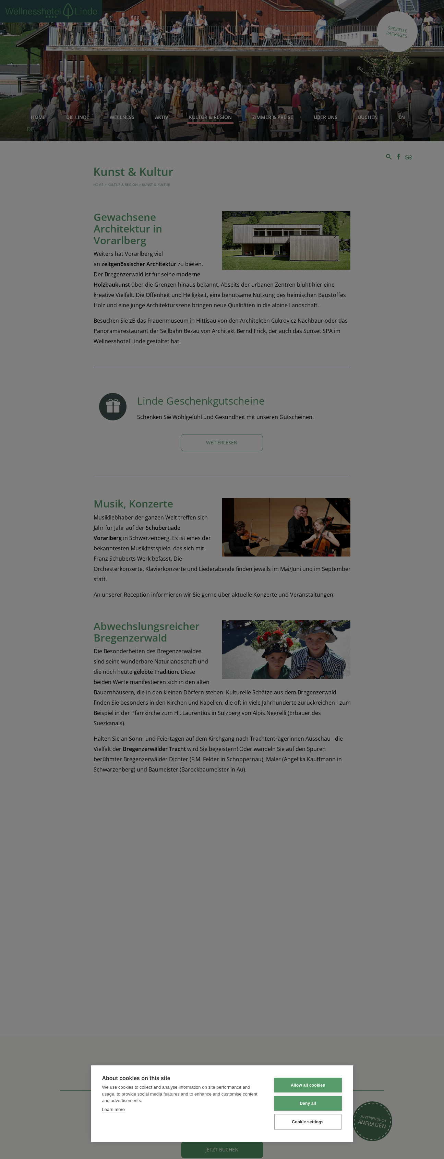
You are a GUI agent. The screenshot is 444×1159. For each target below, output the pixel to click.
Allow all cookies (308, 1085)
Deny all (308, 1103)
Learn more (113, 1109)
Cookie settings (307, 1122)
